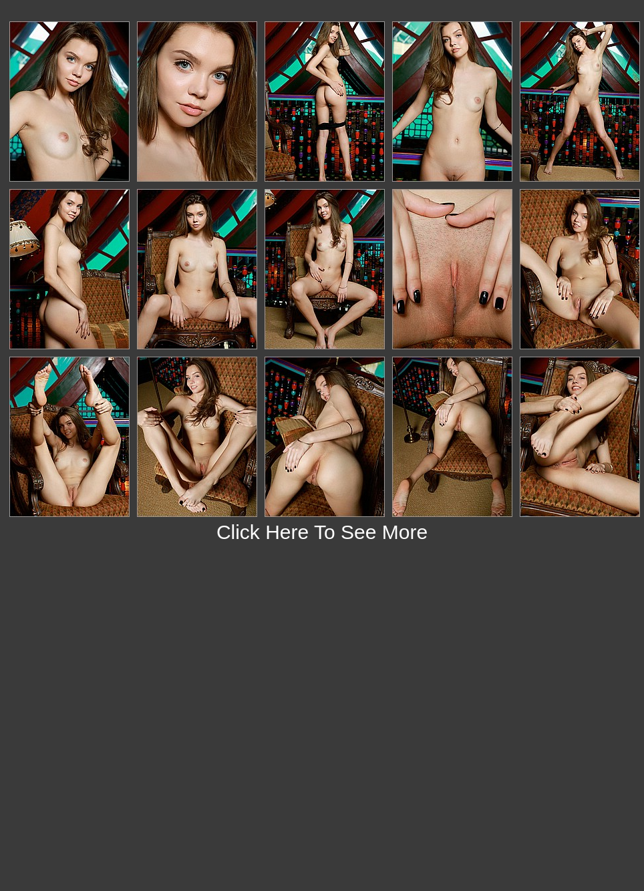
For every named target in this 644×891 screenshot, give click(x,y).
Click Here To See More (322, 532)
